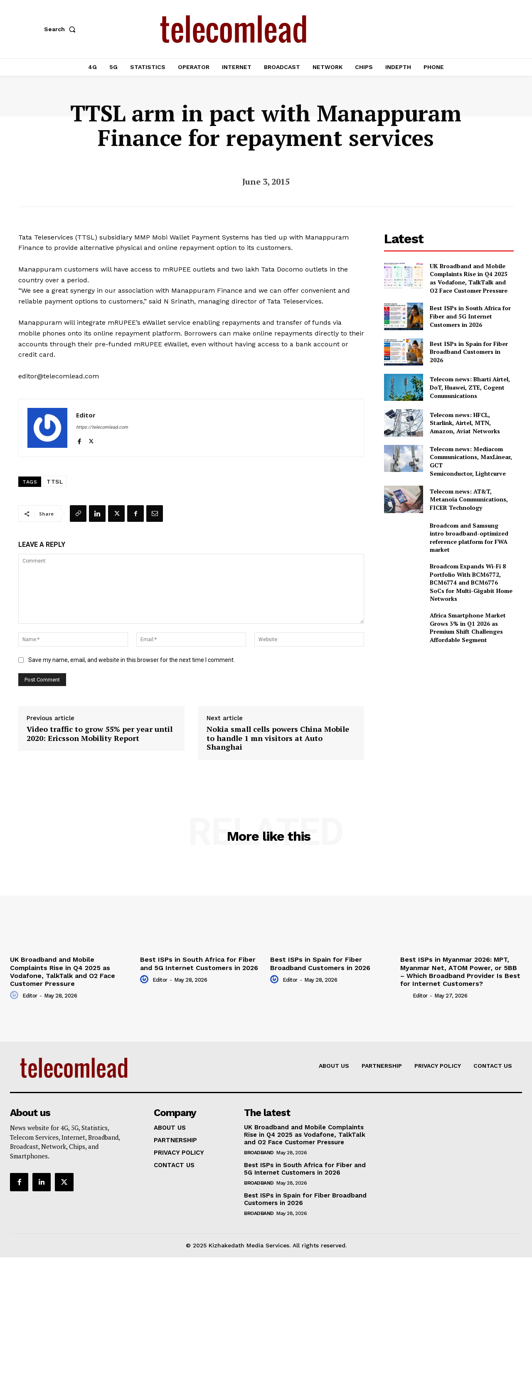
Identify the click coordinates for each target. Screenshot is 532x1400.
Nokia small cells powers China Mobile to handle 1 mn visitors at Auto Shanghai (278, 738)
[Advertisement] (449, 709)
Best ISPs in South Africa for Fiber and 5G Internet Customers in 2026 (470, 316)
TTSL (55, 481)
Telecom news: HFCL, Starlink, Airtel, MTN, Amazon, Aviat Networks (465, 423)
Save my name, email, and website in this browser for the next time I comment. (131, 660)
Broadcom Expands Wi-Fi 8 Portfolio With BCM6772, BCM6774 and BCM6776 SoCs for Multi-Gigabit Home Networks (471, 582)
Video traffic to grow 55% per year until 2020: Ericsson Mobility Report (99, 734)
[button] (61, 29)
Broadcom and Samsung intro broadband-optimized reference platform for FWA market (469, 537)
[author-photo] (15, 995)
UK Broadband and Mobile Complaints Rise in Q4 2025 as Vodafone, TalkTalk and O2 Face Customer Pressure (468, 278)
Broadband (259, 1153)
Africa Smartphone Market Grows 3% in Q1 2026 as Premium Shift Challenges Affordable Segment (468, 627)
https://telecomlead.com (102, 427)
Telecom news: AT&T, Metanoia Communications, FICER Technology (469, 499)
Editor (86, 415)
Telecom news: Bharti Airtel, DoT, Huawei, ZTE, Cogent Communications (470, 387)
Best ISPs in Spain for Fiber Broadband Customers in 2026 (469, 352)
